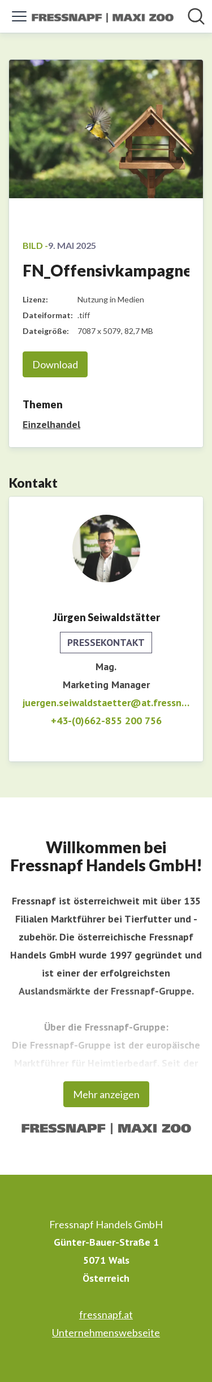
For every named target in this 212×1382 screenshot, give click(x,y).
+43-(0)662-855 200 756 (106, 720)
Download (55, 364)
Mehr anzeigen (106, 1094)
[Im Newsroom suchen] (196, 16)
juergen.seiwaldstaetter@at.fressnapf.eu (106, 702)
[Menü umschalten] (19, 16)
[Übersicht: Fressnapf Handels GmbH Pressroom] (103, 16)
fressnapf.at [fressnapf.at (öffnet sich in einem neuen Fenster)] (106, 1314)
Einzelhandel (51, 424)
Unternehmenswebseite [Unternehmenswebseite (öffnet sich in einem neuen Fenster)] (106, 1332)
